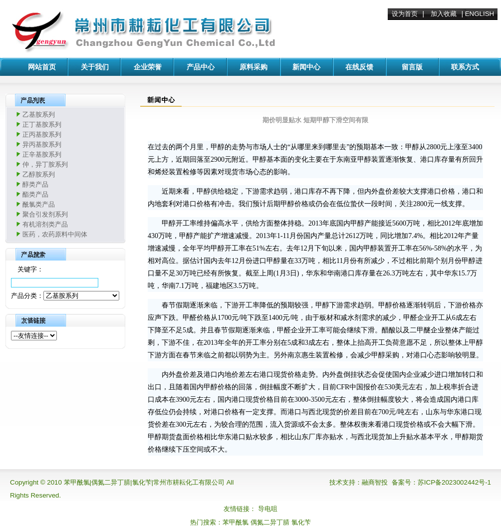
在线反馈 (359, 67)
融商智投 (375, 482)
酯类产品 (35, 194)
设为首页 (405, 13)
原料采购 (253, 67)
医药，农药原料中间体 (54, 234)
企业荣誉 (148, 67)
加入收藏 (444, 13)
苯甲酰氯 (236, 522)
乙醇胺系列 (38, 174)
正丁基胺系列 (41, 124)
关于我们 (95, 67)
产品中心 (201, 67)
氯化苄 (301, 522)
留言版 (412, 67)
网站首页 (42, 67)
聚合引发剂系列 (45, 214)
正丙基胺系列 (41, 134)
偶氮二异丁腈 (269, 522)
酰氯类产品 (38, 204)
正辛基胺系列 (41, 154)
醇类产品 (35, 184)
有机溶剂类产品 (45, 224)
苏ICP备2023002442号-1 (454, 482)
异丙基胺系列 (41, 144)
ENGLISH (480, 13)
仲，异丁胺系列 (45, 164)
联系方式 (465, 67)
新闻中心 (306, 67)
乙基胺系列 (38, 114)
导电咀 (267, 509)
